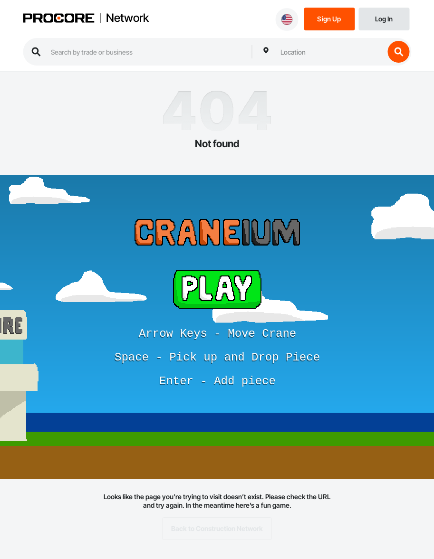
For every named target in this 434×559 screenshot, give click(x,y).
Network (127, 18)
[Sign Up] (329, 18)
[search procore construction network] (146, 51)
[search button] (398, 52)
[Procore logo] (58, 19)
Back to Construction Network (217, 529)
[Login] (383, 18)
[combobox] (330, 51)
